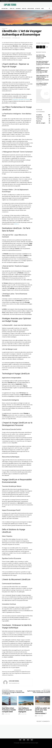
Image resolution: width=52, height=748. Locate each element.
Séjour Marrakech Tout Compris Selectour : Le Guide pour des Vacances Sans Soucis (42, 78)
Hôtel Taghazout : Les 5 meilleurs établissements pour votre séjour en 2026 (42, 70)
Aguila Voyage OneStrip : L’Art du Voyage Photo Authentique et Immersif (38, 691)
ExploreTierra (7, 37)
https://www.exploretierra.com (14, 683)
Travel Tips (12, 8)
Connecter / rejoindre (5, 0)
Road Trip (24, 8)
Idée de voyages (30, 8)
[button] (49, 8)
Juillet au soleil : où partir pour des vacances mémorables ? (42, 711)
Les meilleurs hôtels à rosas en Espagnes (42, 84)
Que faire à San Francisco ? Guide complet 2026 (41, 56)
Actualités (37, 8)
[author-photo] (3, 714)
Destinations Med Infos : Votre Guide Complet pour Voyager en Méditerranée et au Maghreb (13, 692)
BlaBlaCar (16, 224)
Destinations (5, 8)
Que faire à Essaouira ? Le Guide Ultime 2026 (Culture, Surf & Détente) (43, 63)
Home (42, 8)
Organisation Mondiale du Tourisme (21, 99)
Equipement (18, 8)
